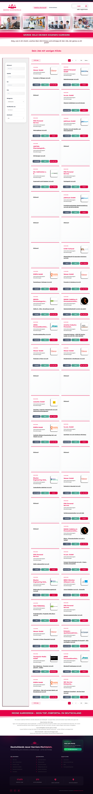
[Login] (86, 6)
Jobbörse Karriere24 (40, 7)
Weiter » (86, 60)
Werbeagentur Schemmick (78, 790)
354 (81, 60)
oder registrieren (82, 9)
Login (79, 6)
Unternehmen (53, 7)
